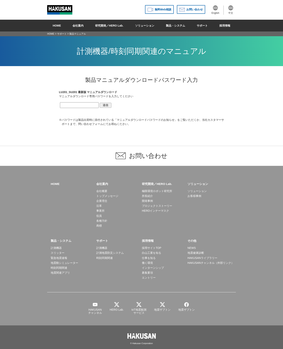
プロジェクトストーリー (157, 205)
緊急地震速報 (59, 257)
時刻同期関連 (59, 267)
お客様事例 (194, 196)
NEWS (191, 247)
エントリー (149, 277)
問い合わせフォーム (90, 124)
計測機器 (56, 247)
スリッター (57, 252)
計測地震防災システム (110, 252)
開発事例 (147, 200)
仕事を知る (149, 257)
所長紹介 (147, 196)
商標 (99, 225)
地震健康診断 (195, 252)
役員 (99, 215)
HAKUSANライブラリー (202, 257)
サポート (202, 25)
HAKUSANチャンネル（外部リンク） (210, 262)
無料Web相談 (163, 9)
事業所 (100, 210)
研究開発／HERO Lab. (109, 25)
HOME (57, 25)
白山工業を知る (151, 252)
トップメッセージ (107, 196)
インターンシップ (153, 267)
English (215, 10)
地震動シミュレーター (64, 262)
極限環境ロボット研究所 (157, 191)
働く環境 (147, 262)
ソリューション (144, 25)
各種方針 (101, 220)
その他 (191, 240)
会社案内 (78, 25)
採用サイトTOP (151, 247)
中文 (230, 10)
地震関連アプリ (60, 272)
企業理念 (101, 200)
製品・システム (175, 25)
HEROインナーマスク (155, 210)
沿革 (99, 205)
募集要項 (147, 272)
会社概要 (101, 191)
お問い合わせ (194, 9)
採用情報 (224, 25)
